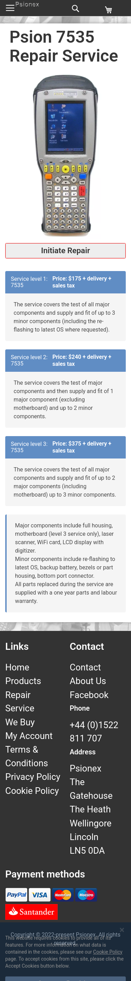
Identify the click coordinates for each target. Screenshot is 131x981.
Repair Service (19, 701)
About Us (88, 681)
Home (17, 667)
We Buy (20, 722)
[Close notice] (122, 951)
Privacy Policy (32, 777)
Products (23, 681)
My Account (29, 736)
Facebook (89, 695)
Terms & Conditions (26, 756)
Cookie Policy (32, 790)
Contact (85, 667)
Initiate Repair (65, 250)
